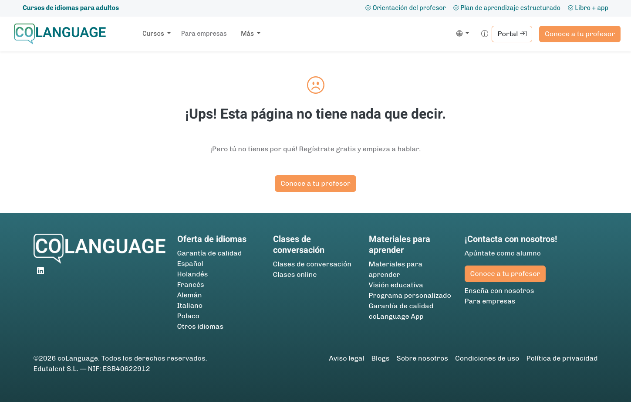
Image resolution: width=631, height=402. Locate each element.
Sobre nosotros (422, 358)
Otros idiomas (200, 326)
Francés (190, 284)
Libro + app (587, 8)
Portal (511, 34)
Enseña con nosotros (499, 290)
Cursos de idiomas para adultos (71, 8)
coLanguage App (396, 316)
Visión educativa (396, 285)
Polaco (188, 316)
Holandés (192, 274)
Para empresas (204, 33)
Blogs (380, 358)
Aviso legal (346, 358)
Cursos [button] (153, 33)
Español (190, 263)
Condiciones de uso (487, 358)
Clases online (295, 274)
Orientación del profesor (405, 8)
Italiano (190, 305)
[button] (460, 34)
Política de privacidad (561, 358)
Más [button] (248, 33)
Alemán (189, 295)
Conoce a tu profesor (580, 34)
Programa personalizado (410, 295)
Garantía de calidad (209, 253)
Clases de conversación (312, 264)
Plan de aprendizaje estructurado (506, 8)
